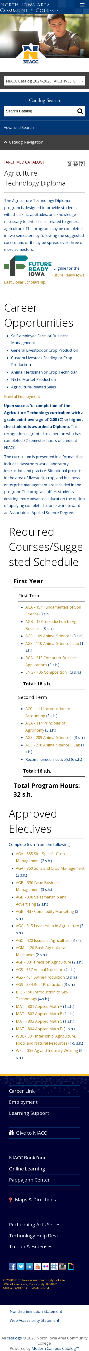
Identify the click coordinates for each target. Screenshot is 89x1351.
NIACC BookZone (28, 1157)
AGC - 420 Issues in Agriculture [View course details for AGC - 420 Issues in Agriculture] (43, 940)
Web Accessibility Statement (34, 1320)
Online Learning (27, 1169)
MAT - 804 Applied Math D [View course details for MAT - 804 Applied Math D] (39, 1028)
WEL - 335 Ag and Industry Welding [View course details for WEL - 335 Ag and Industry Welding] (47, 1050)
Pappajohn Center (29, 1180)
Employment (23, 1102)
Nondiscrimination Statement (36, 1311)
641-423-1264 (39, 1288)
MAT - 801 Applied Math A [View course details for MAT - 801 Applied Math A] (39, 1006)
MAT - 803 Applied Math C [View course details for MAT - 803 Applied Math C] (39, 1021)
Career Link (22, 1091)
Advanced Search (19, 127)
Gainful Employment (22, 396)
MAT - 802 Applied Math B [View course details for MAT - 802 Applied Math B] (39, 1013)
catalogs (14, 1338)
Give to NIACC (31, 1133)
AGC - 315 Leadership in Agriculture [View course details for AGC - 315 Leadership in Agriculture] (47, 925)
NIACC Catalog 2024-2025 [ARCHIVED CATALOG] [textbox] (45, 81)
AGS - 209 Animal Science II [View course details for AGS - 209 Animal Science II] (49, 737)
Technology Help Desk (34, 1235)
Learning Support (29, 1113)
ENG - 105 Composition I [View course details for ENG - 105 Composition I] (47, 672)
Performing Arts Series (35, 1224)
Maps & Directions (35, 1199)
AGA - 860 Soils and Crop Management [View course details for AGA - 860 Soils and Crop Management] (50, 868)
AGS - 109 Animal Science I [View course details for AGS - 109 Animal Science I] (48, 635)
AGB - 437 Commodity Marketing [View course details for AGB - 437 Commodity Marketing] (45, 911)
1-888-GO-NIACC (14, 1288)
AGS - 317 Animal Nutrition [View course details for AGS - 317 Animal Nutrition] (39, 969)
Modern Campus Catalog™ (55, 1348)
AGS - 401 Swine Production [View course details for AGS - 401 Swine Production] (40, 977)
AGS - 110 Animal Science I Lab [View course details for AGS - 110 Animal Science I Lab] (52, 643)
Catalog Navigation (26, 142)
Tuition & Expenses (30, 1246)
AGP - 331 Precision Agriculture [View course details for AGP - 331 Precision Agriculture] (43, 962)
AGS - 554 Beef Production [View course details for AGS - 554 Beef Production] (39, 984)
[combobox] (44, 81)
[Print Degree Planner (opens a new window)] (69, 163)
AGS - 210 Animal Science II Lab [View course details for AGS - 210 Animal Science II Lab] (52, 745)
